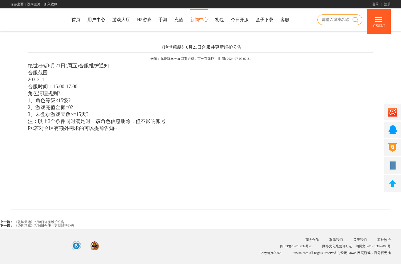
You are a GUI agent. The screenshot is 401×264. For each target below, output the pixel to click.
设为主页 (33, 4)
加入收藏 (50, 4)
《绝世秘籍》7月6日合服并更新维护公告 (43, 226)
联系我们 (336, 240)
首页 (76, 19)
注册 (387, 4)
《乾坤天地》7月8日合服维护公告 (38, 222)
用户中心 (96, 19)
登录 (375, 4)
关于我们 (360, 240)
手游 (162, 19)
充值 (178, 19)
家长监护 (384, 240)
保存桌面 (17, 4)
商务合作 (312, 240)
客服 (284, 19)
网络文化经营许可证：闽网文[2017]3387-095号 (356, 246)
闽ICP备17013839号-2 (296, 246)
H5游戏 (144, 19)
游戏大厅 (121, 19)
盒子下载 (264, 19)
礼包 (219, 19)
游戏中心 (35, 20)
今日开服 (240, 19)
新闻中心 (199, 19)
